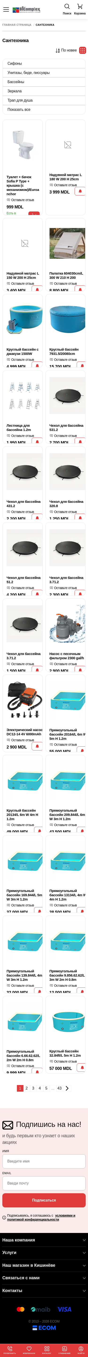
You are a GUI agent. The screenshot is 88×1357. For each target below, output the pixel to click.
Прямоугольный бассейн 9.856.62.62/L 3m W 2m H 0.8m (67, 975)
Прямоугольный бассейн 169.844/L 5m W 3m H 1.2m (24, 895)
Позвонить (10, 1350)
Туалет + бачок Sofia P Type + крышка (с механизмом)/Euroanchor (23, 185)
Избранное (29, 1350)
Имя (5, 1151)
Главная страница (16, 25)
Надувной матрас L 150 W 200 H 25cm (23, 275)
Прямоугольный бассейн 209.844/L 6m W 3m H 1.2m (67, 814)
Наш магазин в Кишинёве (44, 1265)
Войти (81, 1350)
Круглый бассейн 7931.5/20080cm (64, 351)
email (6, 1173)
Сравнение (64, 1350)
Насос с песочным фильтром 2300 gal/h (67, 656)
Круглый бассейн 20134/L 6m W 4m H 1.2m (22, 814)
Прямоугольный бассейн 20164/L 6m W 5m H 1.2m (68, 734)
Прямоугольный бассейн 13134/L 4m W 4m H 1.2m (68, 895)
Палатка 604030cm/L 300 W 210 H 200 (66, 275)
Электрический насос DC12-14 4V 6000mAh (25, 732)
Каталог (46, 1350)
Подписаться (44, 1200)
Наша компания (44, 1240)
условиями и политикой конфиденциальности (41, 1217)
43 (59, 1088)
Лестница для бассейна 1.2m (19, 427)
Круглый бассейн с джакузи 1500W (22, 351)
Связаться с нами (44, 1277)
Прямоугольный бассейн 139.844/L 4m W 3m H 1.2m (24, 975)
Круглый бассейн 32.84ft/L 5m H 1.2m (65, 1053)
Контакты (44, 1290)
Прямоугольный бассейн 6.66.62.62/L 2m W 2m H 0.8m (23, 1055)
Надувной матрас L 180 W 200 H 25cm (66, 177)
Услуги (44, 1252)
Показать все (19, 110)
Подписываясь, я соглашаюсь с (41, 1217)
